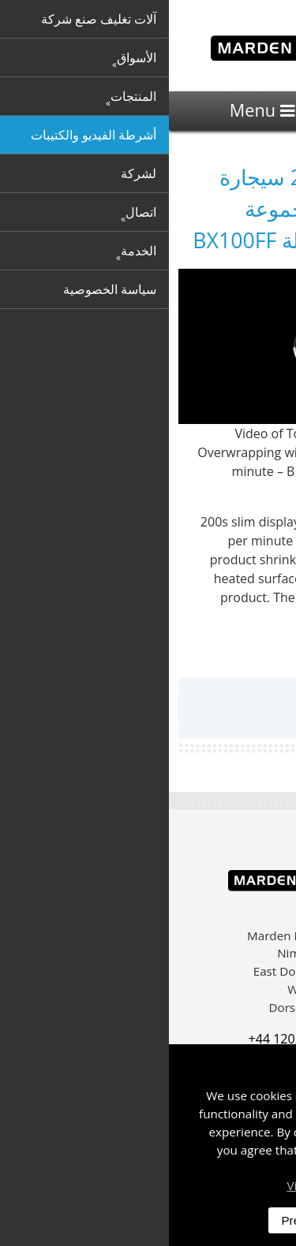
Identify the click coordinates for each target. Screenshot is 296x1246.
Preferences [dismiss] (144, 1220)
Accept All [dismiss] (231, 1220)
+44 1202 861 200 (131, 1038)
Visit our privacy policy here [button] (194, 1185)
